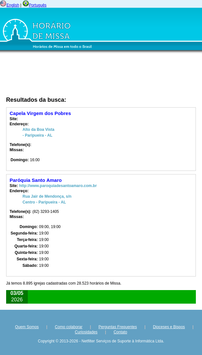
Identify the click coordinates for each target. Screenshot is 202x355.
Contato (120, 332)
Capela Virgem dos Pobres (40, 113)
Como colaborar (68, 327)
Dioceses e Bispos (169, 327)
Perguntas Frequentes (118, 327)
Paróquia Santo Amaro (36, 180)
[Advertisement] (72, 76)
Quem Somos (26, 327)
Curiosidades (86, 332)
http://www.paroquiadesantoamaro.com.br (58, 185)
